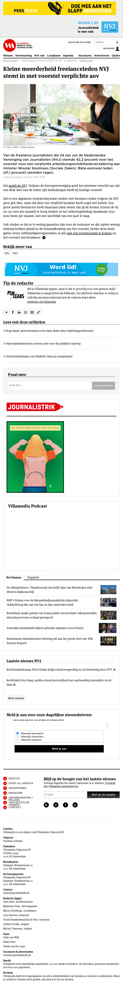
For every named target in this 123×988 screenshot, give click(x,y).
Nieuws (8, 55)
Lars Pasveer (10, 915)
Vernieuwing (23, 55)
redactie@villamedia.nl (16, 893)
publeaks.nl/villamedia (41, 302)
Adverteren (101, 55)
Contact (14, 807)
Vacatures (85, 55)
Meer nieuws (16, 698)
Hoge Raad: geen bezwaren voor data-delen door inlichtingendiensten (50, 331)
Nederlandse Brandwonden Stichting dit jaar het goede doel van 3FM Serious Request (50, 641)
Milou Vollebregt (12, 910)
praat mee (86, 60)
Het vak (39, 55)
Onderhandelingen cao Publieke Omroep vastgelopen (39, 356)
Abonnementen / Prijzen (20, 799)
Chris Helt (8, 901)
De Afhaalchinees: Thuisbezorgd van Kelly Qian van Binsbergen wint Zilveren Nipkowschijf (50, 590)
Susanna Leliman (12, 841)
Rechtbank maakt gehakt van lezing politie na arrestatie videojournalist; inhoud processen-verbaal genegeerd (52, 615)
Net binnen (13, 577)
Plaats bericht (103, 385)
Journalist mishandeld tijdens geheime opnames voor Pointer (45, 628)
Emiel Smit (9, 942)
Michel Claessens (12, 928)
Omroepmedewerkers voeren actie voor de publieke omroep (43, 343)
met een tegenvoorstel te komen (89, 233)
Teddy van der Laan (14, 946)
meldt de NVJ (18, 186)
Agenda (68, 55)
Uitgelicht (33, 577)
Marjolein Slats (11, 906)
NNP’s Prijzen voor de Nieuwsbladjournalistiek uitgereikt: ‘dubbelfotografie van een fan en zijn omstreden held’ (43, 602)
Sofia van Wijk (11, 937)
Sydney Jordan (11, 924)
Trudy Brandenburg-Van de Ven (20, 919)
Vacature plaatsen (79, 42)
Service (14, 778)
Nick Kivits (10, 60)
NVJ (7, 253)
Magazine (15, 792)
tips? (18, 898)
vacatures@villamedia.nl (17, 955)
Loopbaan (54, 55)
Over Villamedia (20, 783)
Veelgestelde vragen (18, 803)
